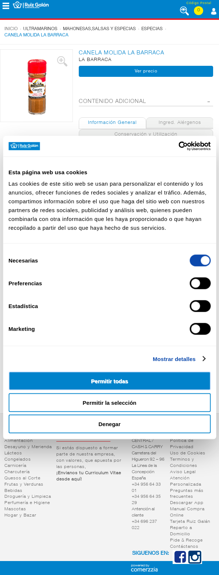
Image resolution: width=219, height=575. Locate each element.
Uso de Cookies (187, 453)
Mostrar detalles (174, 359)
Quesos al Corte (22, 478)
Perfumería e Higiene (27, 503)
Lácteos (13, 453)
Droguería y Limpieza (27, 496)
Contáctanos (184, 546)
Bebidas (13, 491)
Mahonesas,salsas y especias (99, 29)
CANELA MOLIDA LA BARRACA (36, 35)
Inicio (11, 29)
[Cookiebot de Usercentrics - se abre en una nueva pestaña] (178, 146)
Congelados (17, 459)
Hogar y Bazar (20, 515)
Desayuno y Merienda (28, 447)
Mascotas (15, 509)
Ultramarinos (40, 29)
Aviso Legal (183, 472)
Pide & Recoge (186, 540)
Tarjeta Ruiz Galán (190, 521)
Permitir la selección (110, 402)
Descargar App (187, 503)
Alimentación (18, 441)
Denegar (109, 424)
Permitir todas (109, 381)
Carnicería (15, 466)
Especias (152, 29)
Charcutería (17, 472)
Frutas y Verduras (23, 484)
